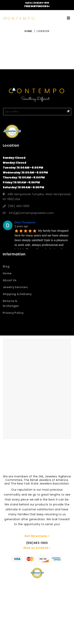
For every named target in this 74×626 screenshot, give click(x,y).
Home (7, 273)
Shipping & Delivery (17, 294)
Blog (6, 266)
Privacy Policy (13, 313)
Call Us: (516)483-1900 (37, 2)
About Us (9, 280)
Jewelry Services (15, 287)
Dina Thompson (25, 222)
